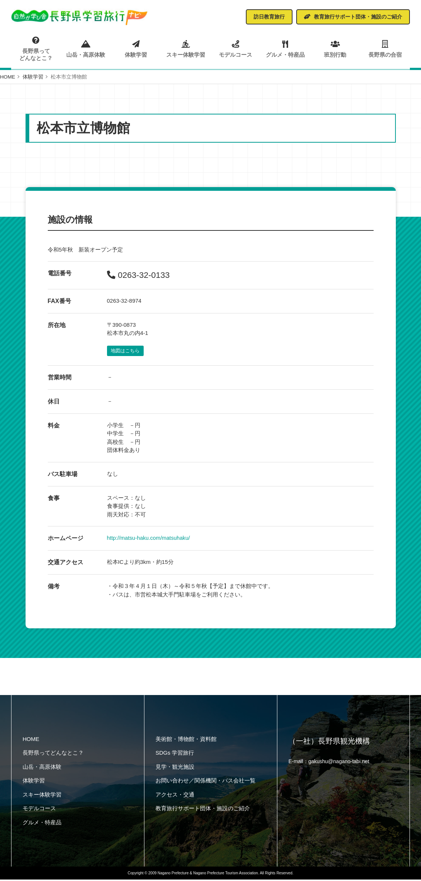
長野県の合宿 (385, 48)
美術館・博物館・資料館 (186, 740)
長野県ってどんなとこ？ (36, 48)
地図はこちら (126, 352)
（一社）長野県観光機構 (329, 743)
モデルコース (235, 48)
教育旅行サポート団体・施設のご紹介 (203, 810)
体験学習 (136, 48)
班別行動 (335, 48)
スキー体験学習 (186, 48)
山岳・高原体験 (86, 48)
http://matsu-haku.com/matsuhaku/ (149, 539)
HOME (31, 740)
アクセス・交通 (175, 796)
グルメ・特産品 (285, 48)
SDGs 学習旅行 (175, 754)
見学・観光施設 (175, 768)
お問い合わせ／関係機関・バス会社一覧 (205, 782)
